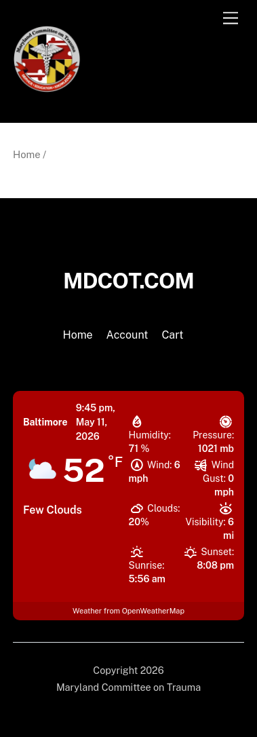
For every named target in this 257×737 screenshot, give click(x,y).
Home (27, 154)
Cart (172, 334)
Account (127, 334)
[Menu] (230, 18)
